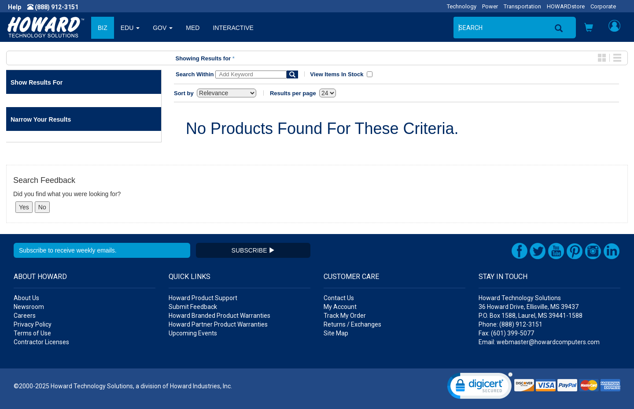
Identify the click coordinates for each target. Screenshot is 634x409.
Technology (461, 6)
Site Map (336, 333)
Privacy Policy (33, 324)
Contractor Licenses (41, 342)
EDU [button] (130, 27)
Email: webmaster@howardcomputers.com (539, 342)
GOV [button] (163, 27)
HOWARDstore (566, 6)
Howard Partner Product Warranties (218, 324)
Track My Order (345, 315)
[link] (480, 387)
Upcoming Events (193, 333)
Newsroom (29, 306)
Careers (25, 315)
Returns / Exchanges (352, 324)
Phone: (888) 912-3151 (510, 324)
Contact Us (339, 297)
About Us (26, 297)
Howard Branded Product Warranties (219, 315)
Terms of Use (32, 333)
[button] (589, 28)
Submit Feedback (193, 306)
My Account (340, 306)
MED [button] (192, 27)
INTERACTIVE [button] (233, 27)
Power (490, 6)
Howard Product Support (203, 297)
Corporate (603, 6)
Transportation (522, 6)
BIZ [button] (102, 27)
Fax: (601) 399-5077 (506, 333)
